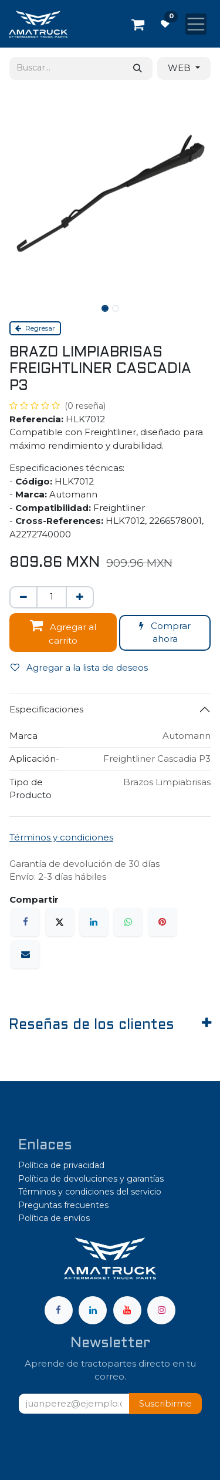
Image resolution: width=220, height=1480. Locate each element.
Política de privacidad (61, 1165)
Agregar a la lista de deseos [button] (79, 667)
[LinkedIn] (94, 922)
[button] (165, 1404)
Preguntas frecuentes (63, 1205)
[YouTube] (127, 1310)
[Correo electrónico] (25, 954)
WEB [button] (180, 67)
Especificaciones (46, 709)
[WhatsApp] (128, 922)
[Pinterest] (162, 922)
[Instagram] (161, 1310)
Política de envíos (54, 1218)
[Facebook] (25, 922)
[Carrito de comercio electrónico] (138, 24)
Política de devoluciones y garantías (91, 1178)
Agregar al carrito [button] (63, 632)
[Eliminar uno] (23, 597)
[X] (60, 922)
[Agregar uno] (80, 597)
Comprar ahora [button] (165, 632)
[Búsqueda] (138, 68)
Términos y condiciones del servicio (89, 1191)
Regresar (35, 328)
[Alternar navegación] (196, 24)
